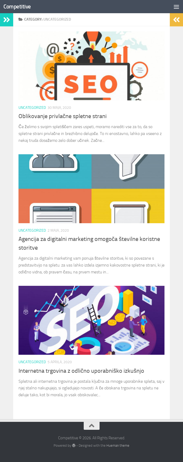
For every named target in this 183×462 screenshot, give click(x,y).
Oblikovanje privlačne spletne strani (62, 116)
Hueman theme (117, 445)
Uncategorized (32, 107)
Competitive (17, 6)
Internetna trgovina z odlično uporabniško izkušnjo (82, 370)
